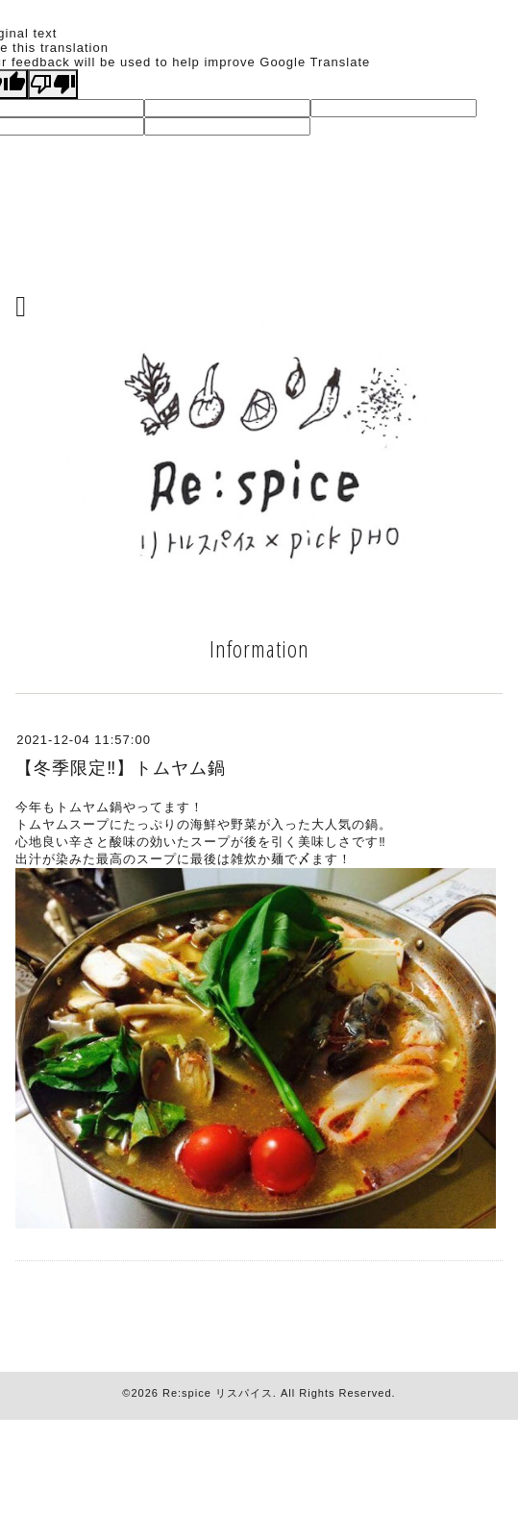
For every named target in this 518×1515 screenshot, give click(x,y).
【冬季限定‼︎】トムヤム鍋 (120, 768)
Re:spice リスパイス (217, 1393)
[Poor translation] (53, 84)
